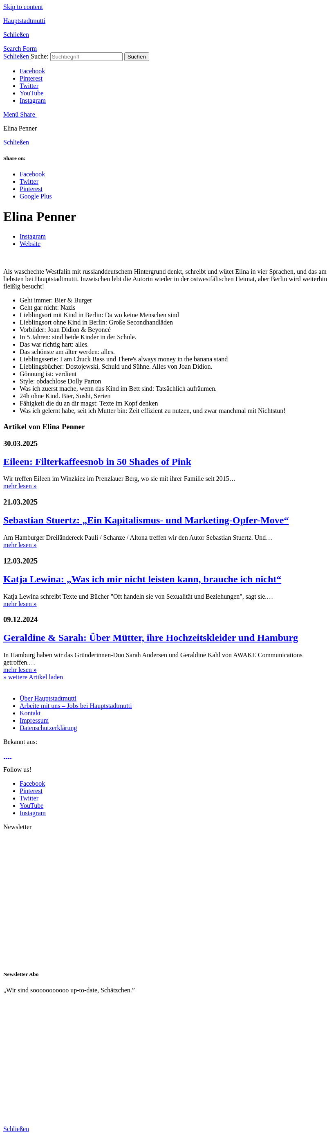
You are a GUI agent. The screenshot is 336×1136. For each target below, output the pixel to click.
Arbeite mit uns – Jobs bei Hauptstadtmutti (76, 705)
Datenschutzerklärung (48, 727)
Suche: (40, 56)
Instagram (33, 100)
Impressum (34, 720)
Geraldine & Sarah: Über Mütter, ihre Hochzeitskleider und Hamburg (150, 637)
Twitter (29, 85)
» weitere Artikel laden (33, 677)
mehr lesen (20, 485)
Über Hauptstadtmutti (48, 698)
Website (30, 243)
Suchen (137, 57)
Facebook (32, 71)
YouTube (31, 93)
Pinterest (31, 78)
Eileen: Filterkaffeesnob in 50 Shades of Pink (97, 461)
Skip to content (23, 6)
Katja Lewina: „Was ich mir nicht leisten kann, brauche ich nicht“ (142, 579)
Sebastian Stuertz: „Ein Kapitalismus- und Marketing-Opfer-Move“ (146, 520)
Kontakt (30, 713)
